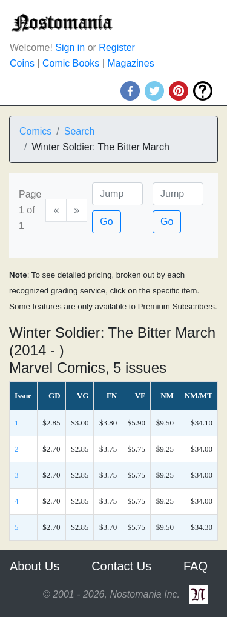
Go (106, 221)
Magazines (130, 63)
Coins (22, 63)
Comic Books (70, 63)
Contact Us (121, 566)
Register (117, 47)
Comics (35, 131)
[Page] (117, 193)
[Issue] (178, 193)
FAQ (195, 566)
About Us (34, 566)
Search (79, 131)
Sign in (70, 47)
